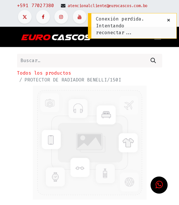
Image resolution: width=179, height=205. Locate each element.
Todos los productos (44, 73)
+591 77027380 (35, 6)
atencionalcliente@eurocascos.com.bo (107, 6)
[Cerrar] (168, 20)
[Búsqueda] (153, 60)
